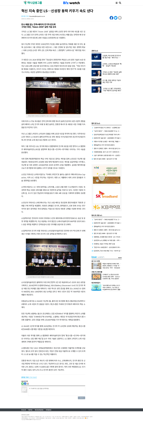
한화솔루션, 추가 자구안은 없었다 (104, 145)
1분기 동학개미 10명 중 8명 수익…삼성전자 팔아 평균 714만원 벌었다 (115, 155)
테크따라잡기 (96, 283)
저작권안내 (48, 410)
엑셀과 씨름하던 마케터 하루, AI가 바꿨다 (114, 264)
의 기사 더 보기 (29, 377)
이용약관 (30, 410)
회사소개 (23, 410)
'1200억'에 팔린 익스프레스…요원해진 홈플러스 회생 (110, 127)
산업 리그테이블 (97, 272)
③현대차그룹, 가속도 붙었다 (111, 279)
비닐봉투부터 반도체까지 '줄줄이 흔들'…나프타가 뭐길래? (119, 289)
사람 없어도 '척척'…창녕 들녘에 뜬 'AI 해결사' (116, 268)
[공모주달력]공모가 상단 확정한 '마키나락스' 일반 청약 (110, 134)
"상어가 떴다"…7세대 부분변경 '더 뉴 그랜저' (108, 131)
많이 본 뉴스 (96, 123)
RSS (86, 418)
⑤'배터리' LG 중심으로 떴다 (111, 274)
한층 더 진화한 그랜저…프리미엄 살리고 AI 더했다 (109, 148)
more (120, 257)
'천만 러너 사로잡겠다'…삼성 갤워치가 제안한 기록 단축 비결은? (114, 247)
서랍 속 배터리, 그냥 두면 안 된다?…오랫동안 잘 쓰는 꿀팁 (119, 287)
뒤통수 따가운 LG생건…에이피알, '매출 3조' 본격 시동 (110, 141)
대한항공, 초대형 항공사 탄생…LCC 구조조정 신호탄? (110, 237)
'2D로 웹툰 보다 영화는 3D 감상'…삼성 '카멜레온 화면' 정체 (120, 285)
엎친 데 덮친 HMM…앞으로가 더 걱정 (105, 159)
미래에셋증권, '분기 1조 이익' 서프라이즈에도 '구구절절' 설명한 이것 (115, 152)
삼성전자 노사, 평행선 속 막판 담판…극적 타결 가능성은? (111, 240)
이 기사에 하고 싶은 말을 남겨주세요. (56, 391)
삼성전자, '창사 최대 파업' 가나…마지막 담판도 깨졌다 (110, 251)
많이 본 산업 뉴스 (97, 215)
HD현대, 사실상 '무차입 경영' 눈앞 (104, 244)
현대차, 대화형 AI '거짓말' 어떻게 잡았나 (114, 266)
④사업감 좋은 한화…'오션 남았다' (112, 277)
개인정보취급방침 (39, 410)
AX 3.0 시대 (96, 261)
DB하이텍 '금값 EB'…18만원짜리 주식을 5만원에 (109, 138)
